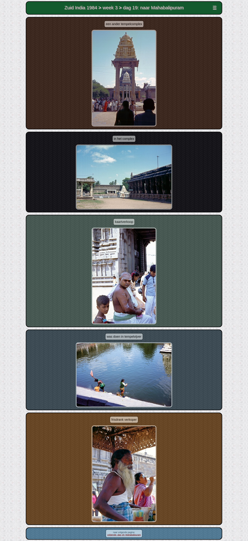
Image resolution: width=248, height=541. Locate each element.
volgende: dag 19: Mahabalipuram (124, 535)
